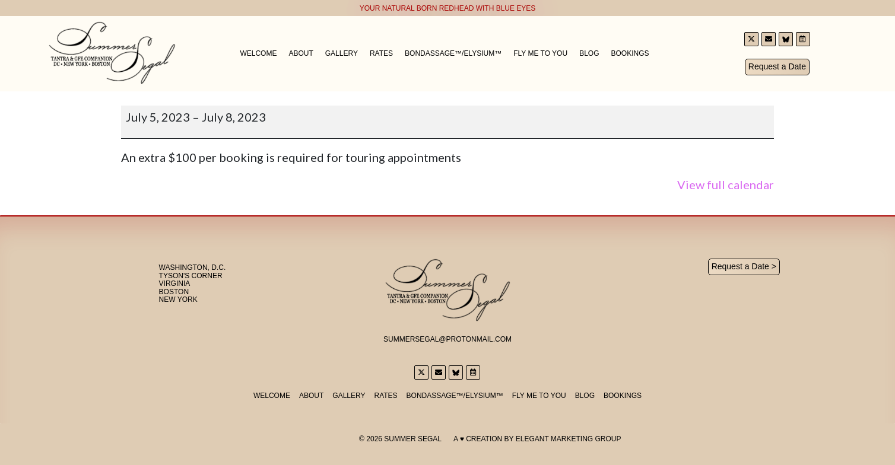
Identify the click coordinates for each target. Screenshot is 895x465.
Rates (381, 53)
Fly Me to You (540, 53)
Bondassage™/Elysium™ (453, 53)
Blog (589, 53)
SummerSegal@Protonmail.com (447, 339)
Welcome (258, 53)
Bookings (630, 53)
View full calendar (725, 184)
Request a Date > (744, 266)
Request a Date (777, 66)
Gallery (341, 53)
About (300, 53)
